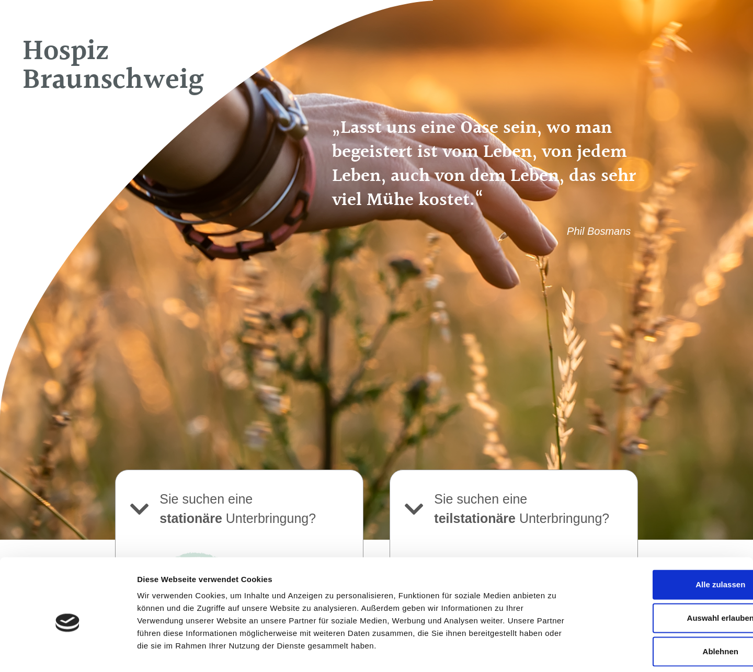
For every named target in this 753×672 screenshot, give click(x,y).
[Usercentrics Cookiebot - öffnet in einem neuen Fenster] (67, 651)
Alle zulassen (665, 536)
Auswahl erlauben (665, 569)
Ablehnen (665, 603)
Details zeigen (556, 651)
